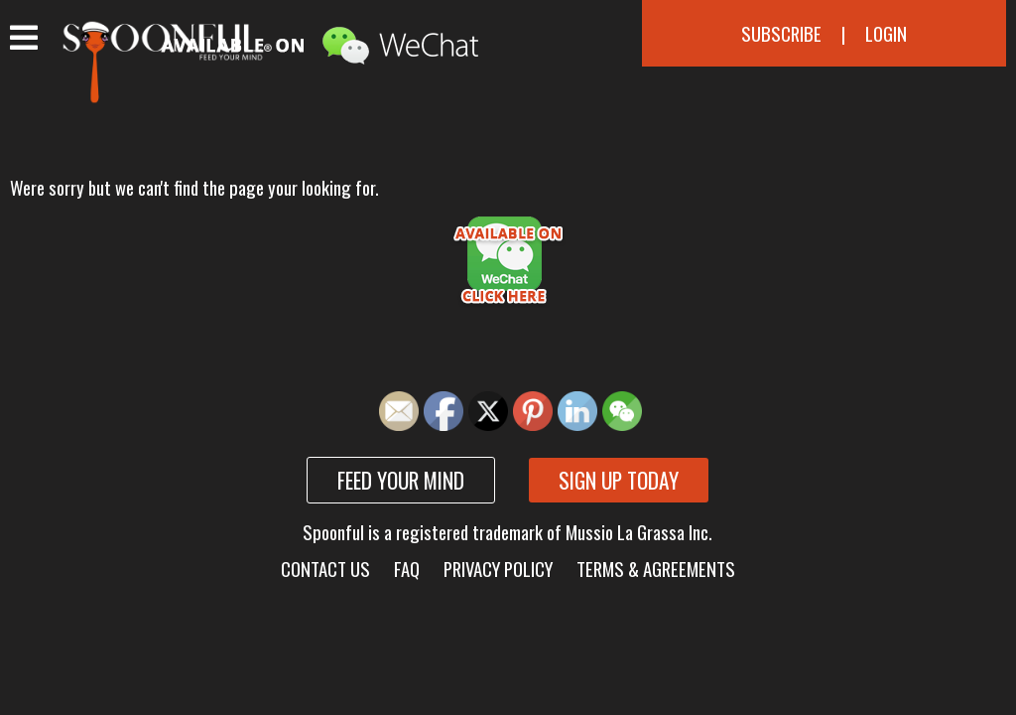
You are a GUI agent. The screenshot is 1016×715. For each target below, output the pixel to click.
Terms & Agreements (655, 568)
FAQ (407, 568)
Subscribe (781, 33)
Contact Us (325, 568)
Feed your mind (400, 480)
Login (886, 33)
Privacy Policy (498, 568)
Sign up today (619, 480)
